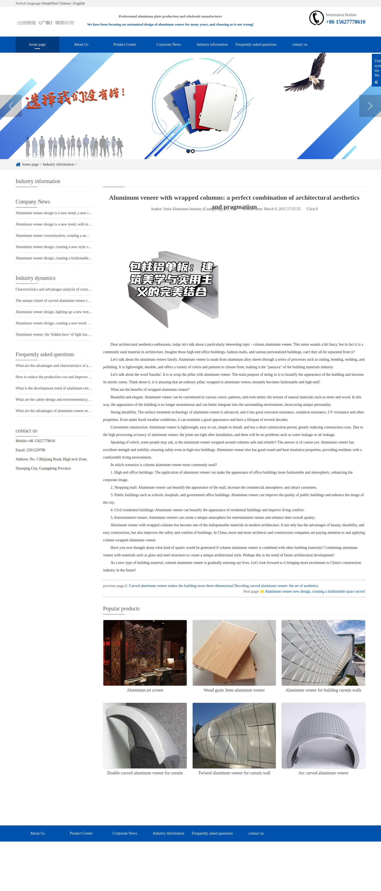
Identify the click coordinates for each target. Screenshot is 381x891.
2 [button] (193, 158)
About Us (81, 44)
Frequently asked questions (256, 44)
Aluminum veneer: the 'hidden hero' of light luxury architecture (63, 334)
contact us (299, 44)
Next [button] (370, 113)
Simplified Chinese (56, 3)
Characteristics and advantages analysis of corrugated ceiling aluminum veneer (75, 289)
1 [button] (188, 158)
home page (37, 44)
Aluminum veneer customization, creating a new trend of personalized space (73, 236)
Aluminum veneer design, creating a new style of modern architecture (68, 247)
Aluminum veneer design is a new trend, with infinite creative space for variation (77, 224)
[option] (190, 113)
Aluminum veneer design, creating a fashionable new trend (60, 258)
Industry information (212, 44)
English (79, 3)
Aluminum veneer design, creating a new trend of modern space (64, 323)
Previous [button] (11, 113)
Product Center (125, 44)
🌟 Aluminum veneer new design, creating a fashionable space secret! (312, 591)
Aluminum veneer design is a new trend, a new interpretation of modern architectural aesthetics (88, 213)
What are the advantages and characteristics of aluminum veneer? (65, 366)
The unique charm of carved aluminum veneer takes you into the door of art (73, 301)
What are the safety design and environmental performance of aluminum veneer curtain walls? (87, 400)
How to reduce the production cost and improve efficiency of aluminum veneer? (76, 377)
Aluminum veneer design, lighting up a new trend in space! (60, 312)
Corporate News (168, 44)
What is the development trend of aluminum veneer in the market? (66, 388)
